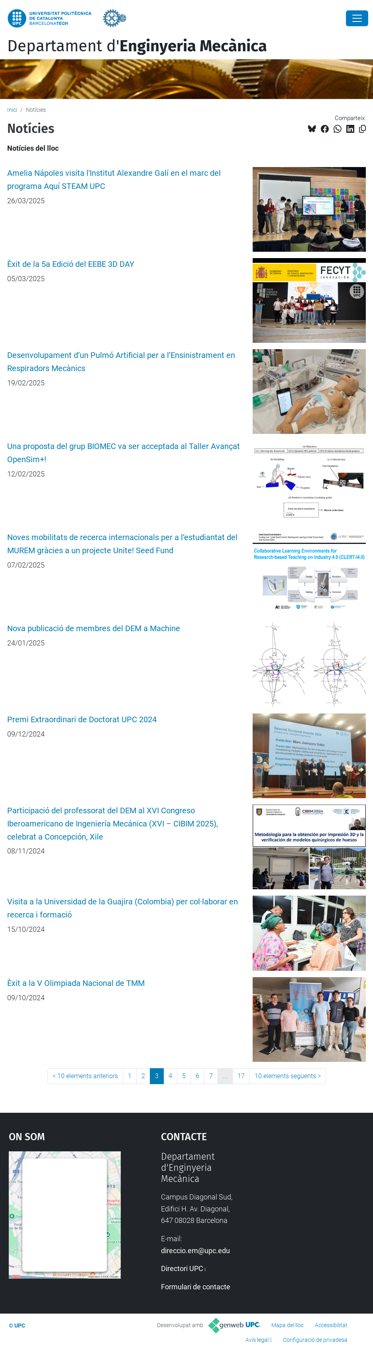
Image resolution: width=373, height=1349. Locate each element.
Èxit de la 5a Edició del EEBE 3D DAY (70, 264)
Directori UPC (182, 1268)
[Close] (357, 18)
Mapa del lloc (287, 1325)
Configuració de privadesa (315, 1340)
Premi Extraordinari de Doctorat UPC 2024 (82, 719)
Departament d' (137, 46)
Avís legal (257, 1340)
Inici (12, 110)
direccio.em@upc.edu (195, 1250)
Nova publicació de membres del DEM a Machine (93, 628)
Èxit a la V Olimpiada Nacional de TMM (76, 983)
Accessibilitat (331, 1325)
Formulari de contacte (195, 1287)
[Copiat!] (362, 129)
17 (241, 1076)
